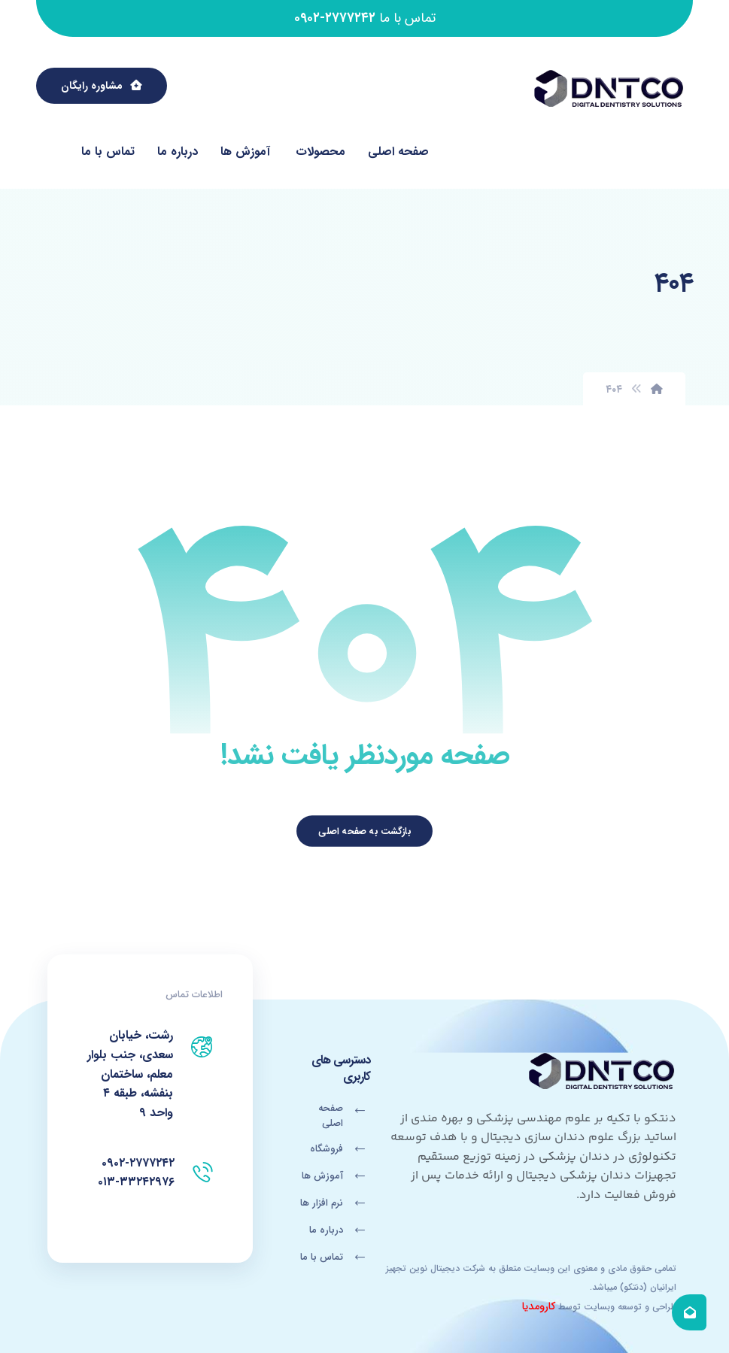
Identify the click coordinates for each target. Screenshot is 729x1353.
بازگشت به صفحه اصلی (364, 831)
